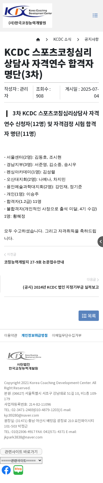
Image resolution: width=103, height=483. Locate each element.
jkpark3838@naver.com (23, 437)
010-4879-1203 (47, 409)
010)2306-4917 (23, 431)
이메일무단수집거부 (67, 335)
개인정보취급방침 (34, 335)
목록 (89, 315)
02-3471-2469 (23, 409)
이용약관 (10, 335)
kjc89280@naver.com (21, 415)
